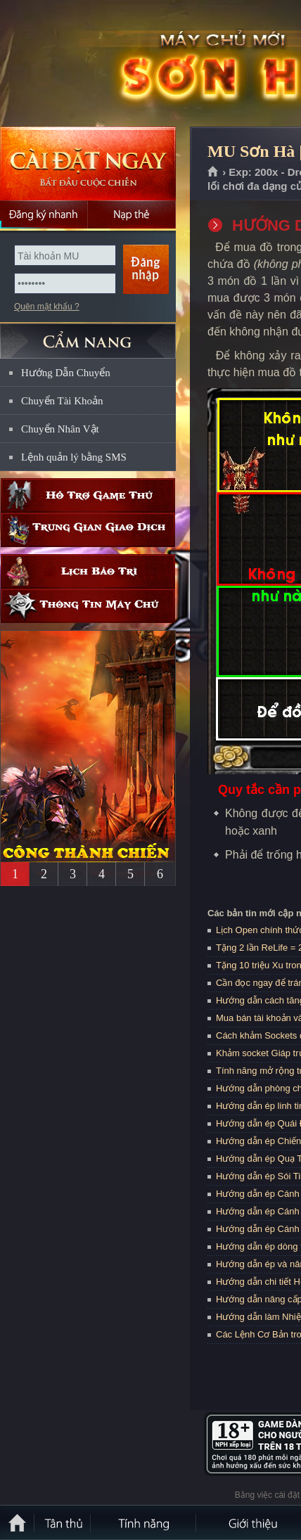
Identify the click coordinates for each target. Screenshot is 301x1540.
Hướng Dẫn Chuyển (65, 372)
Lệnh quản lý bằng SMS (74, 457)
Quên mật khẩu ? (46, 307)
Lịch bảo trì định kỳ (88, 571)
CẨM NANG (88, 335)
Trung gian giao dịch (88, 530)
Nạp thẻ (132, 214)
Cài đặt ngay (88, 163)
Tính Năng (144, 1522)
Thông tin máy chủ (88, 606)
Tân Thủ (63, 1522)
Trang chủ (213, 172)
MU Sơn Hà (101, 64)
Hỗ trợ (88, 495)
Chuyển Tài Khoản (62, 400)
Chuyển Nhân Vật (60, 429)
